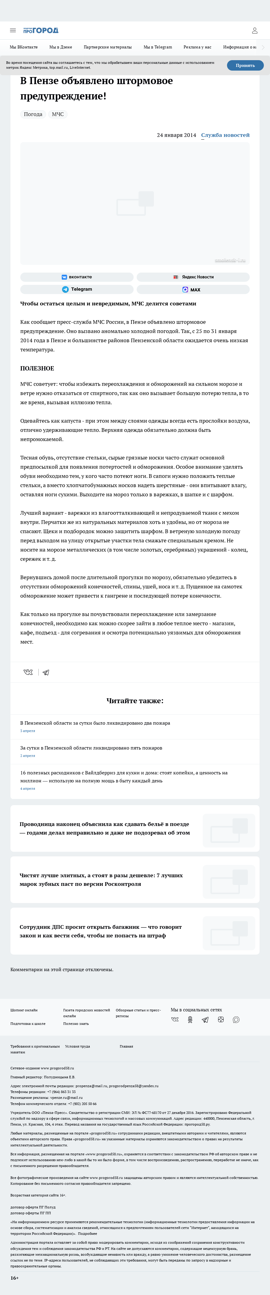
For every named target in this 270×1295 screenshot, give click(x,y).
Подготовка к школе (27, 1023)
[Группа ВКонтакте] (77, 277)
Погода (33, 114)
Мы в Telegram (158, 47)
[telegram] (48, 672)
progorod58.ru (103, 1133)
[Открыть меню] (13, 30)
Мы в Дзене (60, 47)
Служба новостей (225, 134)
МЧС (58, 114)
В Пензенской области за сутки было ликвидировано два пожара (135, 727)
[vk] (28, 672)
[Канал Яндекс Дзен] (221, 1020)
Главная (126, 1046)
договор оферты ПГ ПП (30, 1213)
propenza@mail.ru (91, 1086)
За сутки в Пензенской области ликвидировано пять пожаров (135, 752)
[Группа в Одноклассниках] (190, 1020)
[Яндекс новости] (193, 277)
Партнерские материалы (108, 47)
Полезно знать (76, 1023)
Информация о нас (241, 47)
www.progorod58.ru (57, 1068)
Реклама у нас (198, 47)
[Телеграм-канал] (77, 289)
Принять (245, 65)
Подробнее (87, 1233)
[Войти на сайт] (254, 30)
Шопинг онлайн (23, 1010)
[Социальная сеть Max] (193, 289)
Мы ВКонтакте (24, 47)
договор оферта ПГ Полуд (33, 1207)
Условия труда (77, 1046)
